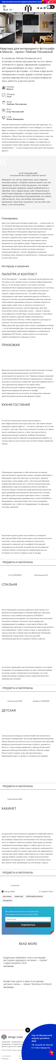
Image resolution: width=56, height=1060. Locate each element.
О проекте (6, 1056)
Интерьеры (9, 966)
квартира (19, 896)
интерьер (7, 896)
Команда (5, 1059)
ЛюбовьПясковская (35, 896)
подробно (8, 900)
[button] (27, 1030)
